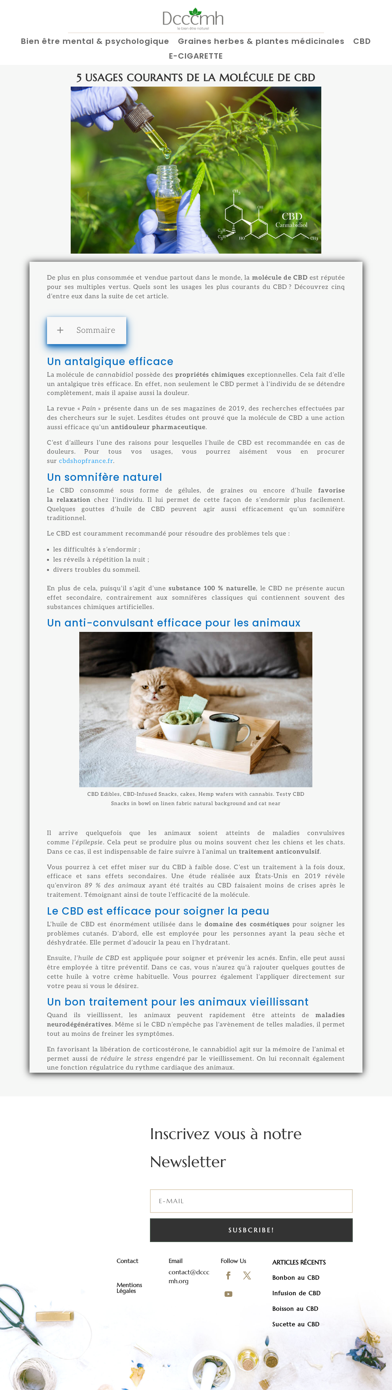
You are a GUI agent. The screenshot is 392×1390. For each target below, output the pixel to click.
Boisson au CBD (295, 1308)
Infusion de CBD (296, 1293)
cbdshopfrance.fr (86, 461)
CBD (362, 42)
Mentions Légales (129, 1287)
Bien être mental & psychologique (95, 42)
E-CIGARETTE (196, 56)
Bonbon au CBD (296, 1277)
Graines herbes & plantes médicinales (261, 42)
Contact (127, 1261)
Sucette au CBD (296, 1324)
